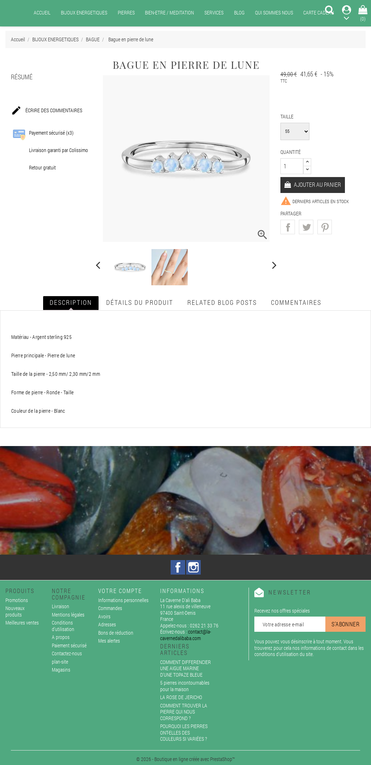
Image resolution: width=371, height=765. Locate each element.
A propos (61, 637)
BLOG (239, 12)
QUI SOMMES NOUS (274, 12)
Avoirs (104, 616)
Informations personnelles (123, 600)
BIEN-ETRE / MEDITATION (169, 12)
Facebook (178, 567)
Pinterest (325, 227)
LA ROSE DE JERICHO (181, 697)
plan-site (60, 661)
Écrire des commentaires (46, 111)
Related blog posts (222, 302)
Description (71, 302)
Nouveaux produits (15, 611)
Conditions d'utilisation (63, 625)
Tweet (306, 227)
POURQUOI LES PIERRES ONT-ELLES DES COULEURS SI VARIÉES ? (184, 732)
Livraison (60, 606)
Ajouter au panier (317, 184)
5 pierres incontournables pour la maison (184, 686)
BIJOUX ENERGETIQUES (84, 12)
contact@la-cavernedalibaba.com (185, 635)
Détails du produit (139, 302)
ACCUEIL (42, 12)
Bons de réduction (115, 632)
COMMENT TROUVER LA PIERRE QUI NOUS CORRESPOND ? (183, 712)
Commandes (110, 608)
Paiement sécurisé (69, 645)
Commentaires (296, 302)
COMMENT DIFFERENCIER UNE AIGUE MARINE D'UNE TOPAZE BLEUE (185, 668)
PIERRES (126, 12)
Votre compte (120, 590)
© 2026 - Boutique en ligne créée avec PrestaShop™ (185, 759)
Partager (288, 227)
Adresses (107, 624)
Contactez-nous (67, 653)
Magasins (61, 669)
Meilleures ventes (22, 622)
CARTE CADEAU (318, 12)
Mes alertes (109, 640)
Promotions (16, 600)
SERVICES (214, 12)
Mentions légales (68, 614)
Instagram (193, 567)
